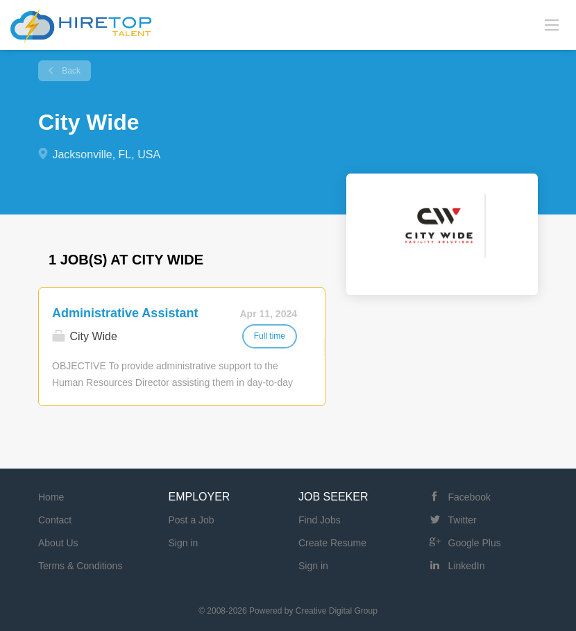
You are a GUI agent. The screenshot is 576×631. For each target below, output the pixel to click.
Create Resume (332, 542)
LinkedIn (466, 565)
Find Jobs (319, 519)
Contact (54, 519)
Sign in (183, 542)
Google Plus (474, 542)
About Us (58, 542)
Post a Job (191, 519)
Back (70, 71)
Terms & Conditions (80, 565)
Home (51, 497)
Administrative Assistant (125, 313)
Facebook (469, 497)
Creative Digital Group (337, 611)
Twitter (462, 519)
